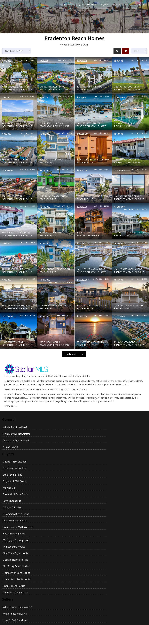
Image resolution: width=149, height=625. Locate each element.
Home (67, 5)
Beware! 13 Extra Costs (84, 460)
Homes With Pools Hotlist (17, 506)
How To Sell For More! (15, 534)
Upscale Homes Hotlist (84, 493)
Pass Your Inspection (14, 540)
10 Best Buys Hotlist (83, 487)
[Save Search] (125, 51)
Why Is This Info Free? (15, 426)
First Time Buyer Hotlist (16, 493)
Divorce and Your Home (85, 540)
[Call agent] (9, 5)
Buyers (8, 440)
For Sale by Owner (82, 547)
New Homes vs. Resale (84, 473)
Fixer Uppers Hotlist (83, 506)
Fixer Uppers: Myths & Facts (18, 480)
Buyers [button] (104, 5)
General (9, 419)
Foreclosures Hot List (84, 447)
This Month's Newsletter (86, 426)
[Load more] (74, 354)
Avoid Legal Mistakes (83, 560)
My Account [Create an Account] (140, 5)
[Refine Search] (116, 51)
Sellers (8, 520)
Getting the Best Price (15, 567)
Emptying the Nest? (13, 560)
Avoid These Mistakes (84, 527)
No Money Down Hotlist (16, 500)
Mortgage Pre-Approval (16, 487)
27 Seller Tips (10, 547)
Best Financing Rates (83, 480)
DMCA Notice (10, 406)
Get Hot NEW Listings (14, 447)
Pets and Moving (12, 573)
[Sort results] (16, 51)
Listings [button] (78, 5)
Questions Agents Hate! (16, 433)
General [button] (91, 5)
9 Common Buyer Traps (16, 473)
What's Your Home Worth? (17, 527)
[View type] (139, 51)
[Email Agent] (4, 5)
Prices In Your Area (82, 534)
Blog (127, 5)
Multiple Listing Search (15, 513)
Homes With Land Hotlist (86, 500)
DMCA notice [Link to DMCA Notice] (74, 621)
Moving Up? (9, 460)
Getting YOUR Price (82, 567)
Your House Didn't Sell (15, 554)
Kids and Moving (81, 573)
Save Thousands (12, 467)
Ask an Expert (79, 433)
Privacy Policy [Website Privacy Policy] (74, 609)
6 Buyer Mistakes (81, 467)
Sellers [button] (116, 5)
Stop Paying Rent (12, 454)
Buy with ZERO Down (83, 454)
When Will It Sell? (81, 554)
